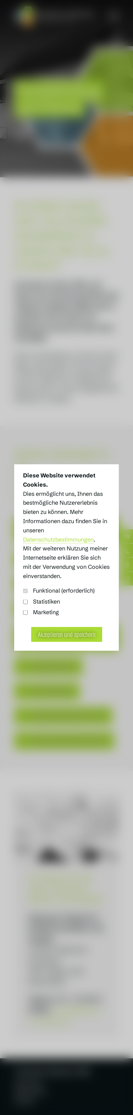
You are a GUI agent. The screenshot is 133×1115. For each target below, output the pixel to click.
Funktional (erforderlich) (59, 590)
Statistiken (41, 601)
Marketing (41, 612)
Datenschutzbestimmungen (58, 539)
